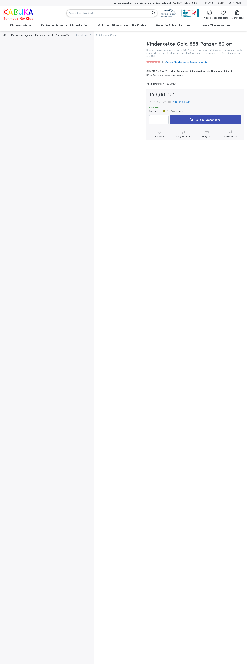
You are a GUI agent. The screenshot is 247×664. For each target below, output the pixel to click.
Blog (221, 3)
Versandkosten (182, 101)
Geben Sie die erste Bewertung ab (186, 62)
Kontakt (209, 3)
